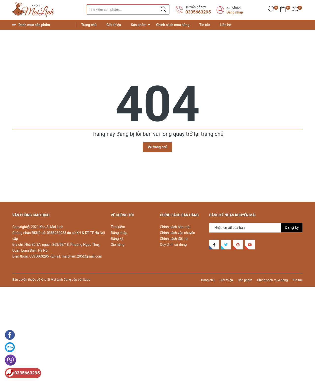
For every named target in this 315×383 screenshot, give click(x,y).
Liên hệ (225, 25)
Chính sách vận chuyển (177, 233)
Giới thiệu (113, 25)
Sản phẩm (138, 25)
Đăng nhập (234, 12)
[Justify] (163, 9)
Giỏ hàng (117, 244)
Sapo (86, 279)
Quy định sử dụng (173, 244)
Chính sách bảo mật (175, 227)
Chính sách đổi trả (174, 239)
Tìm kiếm (118, 227)
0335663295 (198, 11)
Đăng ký (117, 239)
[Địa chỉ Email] (256, 228)
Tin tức (204, 25)
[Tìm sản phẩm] (128, 9)
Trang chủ (88, 25)
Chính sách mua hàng (172, 25)
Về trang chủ (157, 147)
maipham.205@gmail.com (82, 256)
